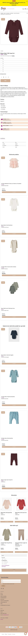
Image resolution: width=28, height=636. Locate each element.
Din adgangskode (4, 560)
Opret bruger (4, 566)
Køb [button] (5, 80)
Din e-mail (3, 557)
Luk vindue (14, 569)
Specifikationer (2, 138)
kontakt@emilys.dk (6, 614)
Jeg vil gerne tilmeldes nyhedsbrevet (11, 583)
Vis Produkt (6, 521)
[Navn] (11, 580)
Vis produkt (14, 192)
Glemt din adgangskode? (5, 565)
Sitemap (1, 619)
